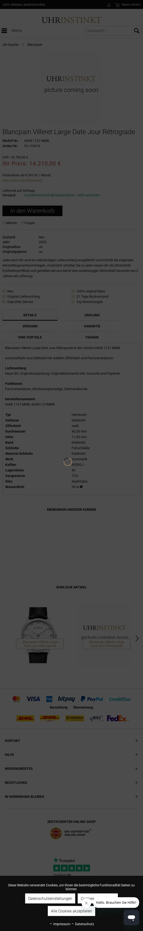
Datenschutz (82, 924)
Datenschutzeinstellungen (50, 898)
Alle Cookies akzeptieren (71, 911)
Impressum (59, 924)
